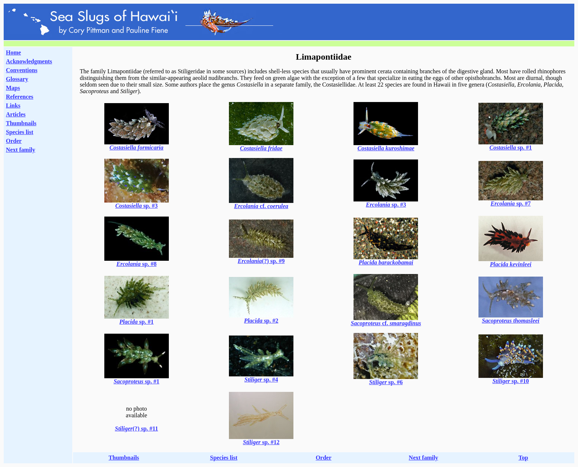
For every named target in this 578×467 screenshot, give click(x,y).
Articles (15, 114)
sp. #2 (261, 320)
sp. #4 (261, 379)
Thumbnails (21, 123)
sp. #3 (136, 206)
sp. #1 (511, 147)
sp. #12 (261, 442)
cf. (261, 206)
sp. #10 (510, 381)
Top (523, 457)
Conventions (21, 70)
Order (14, 141)
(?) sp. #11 (136, 428)
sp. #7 (511, 203)
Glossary (17, 79)
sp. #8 (136, 264)
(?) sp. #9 (261, 261)
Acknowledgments (29, 61)
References (19, 97)
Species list (19, 132)
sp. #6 (386, 382)
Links (13, 105)
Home (13, 52)
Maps (13, 88)
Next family (20, 150)
